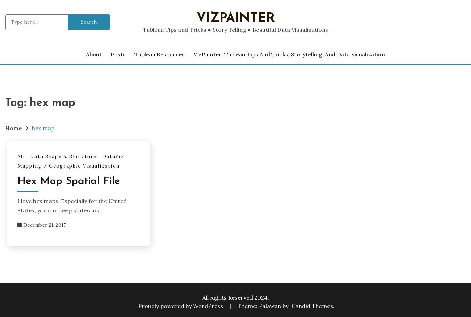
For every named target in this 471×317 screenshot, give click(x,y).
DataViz (113, 157)
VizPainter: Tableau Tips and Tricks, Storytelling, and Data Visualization (289, 54)
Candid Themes (312, 305)
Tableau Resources (159, 54)
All (20, 157)
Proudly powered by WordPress (181, 305)
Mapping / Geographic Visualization (68, 166)
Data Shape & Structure (63, 157)
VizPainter (235, 18)
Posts (118, 54)
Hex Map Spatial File (68, 181)
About (94, 54)
